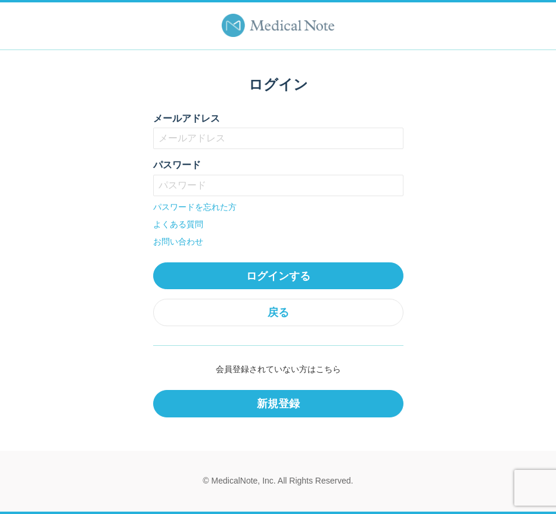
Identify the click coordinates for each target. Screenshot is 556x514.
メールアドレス (186, 118)
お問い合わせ (178, 241)
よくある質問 (178, 224)
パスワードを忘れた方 (195, 207)
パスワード (177, 165)
